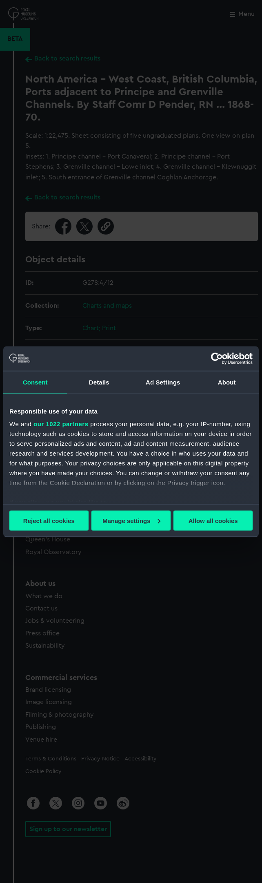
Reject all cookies (49, 520)
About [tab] (227, 381)
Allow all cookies (213, 520)
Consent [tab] (35, 381)
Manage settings (131, 520)
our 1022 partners (60, 423)
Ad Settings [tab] (163, 381)
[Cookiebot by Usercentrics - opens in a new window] (217, 358)
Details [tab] (99, 381)
